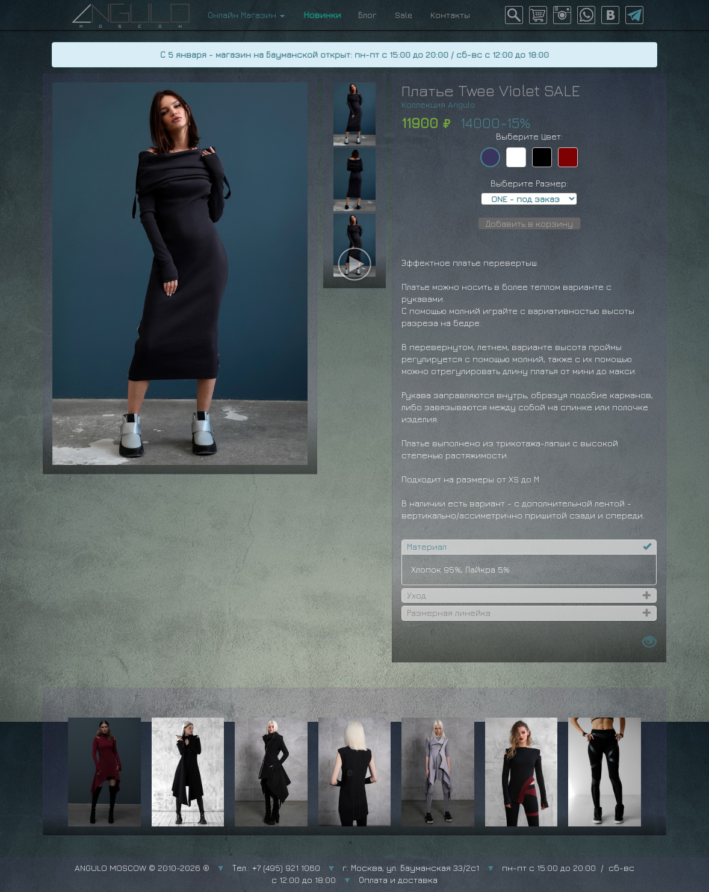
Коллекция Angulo (438, 104)
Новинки (321, 15)
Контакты (450, 15)
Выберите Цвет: (529, 136)
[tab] (529, 546)
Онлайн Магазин (246, 15)
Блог (367, 15)
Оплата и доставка (398, 880)
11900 (419, 122)
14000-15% (495, 122)
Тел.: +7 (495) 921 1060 (276, 868)
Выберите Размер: (529, 183)
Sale (403, 15)
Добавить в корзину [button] (529, 223)
